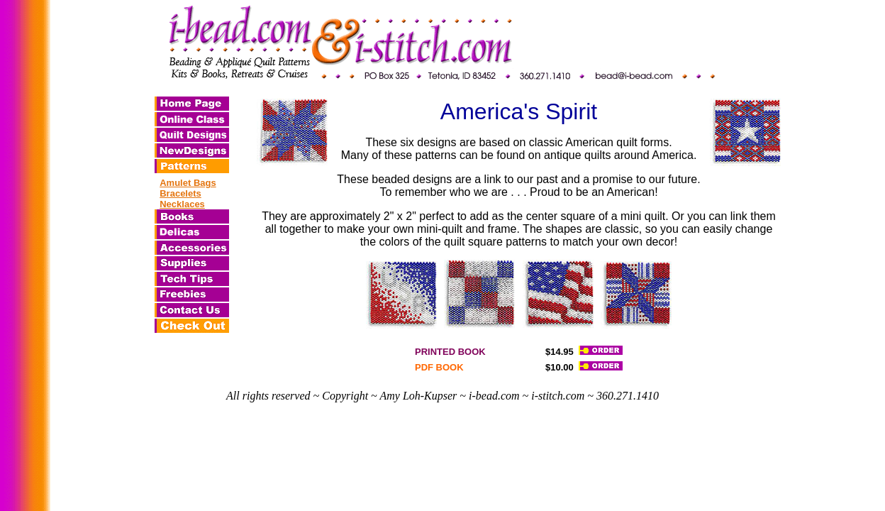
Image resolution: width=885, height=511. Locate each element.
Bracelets (180, 193)
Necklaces (182, 204)
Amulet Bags (188, 182)
